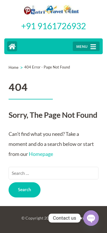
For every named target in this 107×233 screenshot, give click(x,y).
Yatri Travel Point (69, 218)
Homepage (41, 154)
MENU (86, 46)
